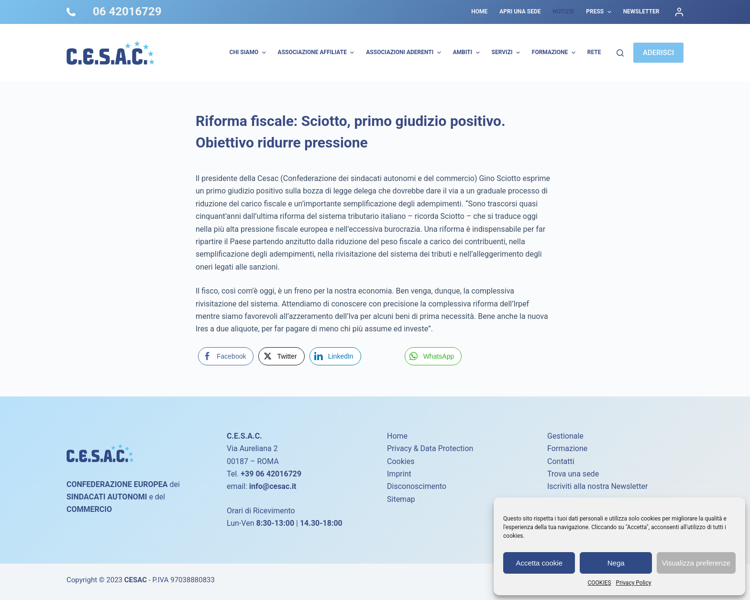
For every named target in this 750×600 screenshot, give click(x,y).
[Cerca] (620, 53)
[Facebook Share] (226, 356)
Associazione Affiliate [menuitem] (317, 52)
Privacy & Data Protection (430, 448)
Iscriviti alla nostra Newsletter (597, 486)
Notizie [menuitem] (563, 11)
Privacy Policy (633, 582)
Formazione (567, 448)
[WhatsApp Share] (433, 356)
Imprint (399, 473)
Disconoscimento (416, 486)
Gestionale (565, 436)
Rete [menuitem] (594, 52)
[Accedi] (679, 12)
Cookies (400, 461)
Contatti (560, 461)
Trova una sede (573, 473)
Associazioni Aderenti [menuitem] (404, 52)
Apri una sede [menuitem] (519, 11)
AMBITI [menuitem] (467, 52)
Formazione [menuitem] (555, 52)
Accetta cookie (539, 563)
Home (397, 436)
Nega (616, 563)
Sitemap (401, 499)
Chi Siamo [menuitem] (249, 52)
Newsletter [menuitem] (641, 11)
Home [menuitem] (479, 11)
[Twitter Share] (281, 356)
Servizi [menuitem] (507, 52)
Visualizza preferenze (696, 563)
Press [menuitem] (599, 12)
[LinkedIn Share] (335, 356)
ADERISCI (658, 52)
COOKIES (599, 582)
